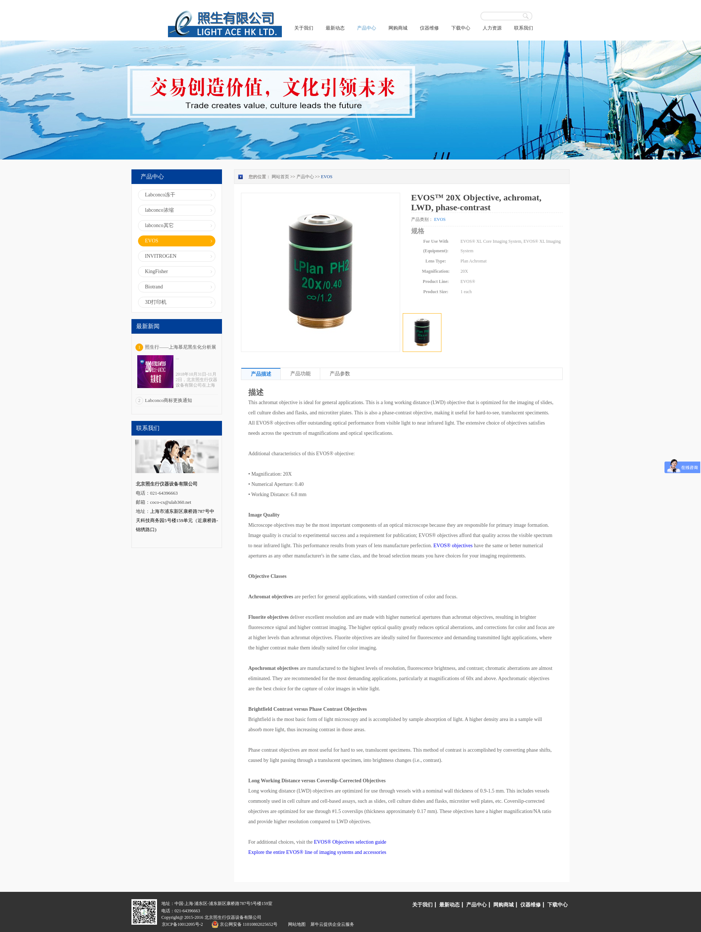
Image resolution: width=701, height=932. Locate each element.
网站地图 (296, 924)
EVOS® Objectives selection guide (350, 842)
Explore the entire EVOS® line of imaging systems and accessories (317, 852)
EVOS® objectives (452, 545)
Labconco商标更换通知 (168, 400)
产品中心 (305, 176)
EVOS (326, 176)
